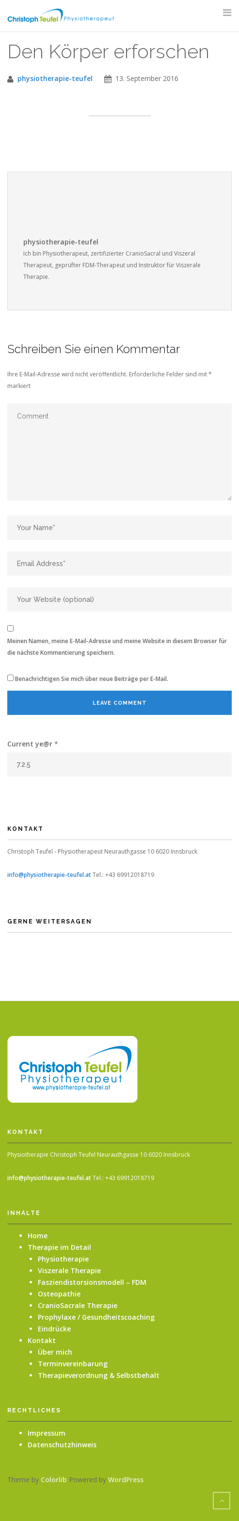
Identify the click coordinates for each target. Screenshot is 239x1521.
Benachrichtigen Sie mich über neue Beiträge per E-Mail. (91, 679)
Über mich (55, 1352)
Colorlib (54, 1479)
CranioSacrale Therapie (77, 1305)
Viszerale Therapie (69, 1270)
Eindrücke (54, 1328)
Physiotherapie (63, 1258)
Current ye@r (32, 743)
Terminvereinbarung (73, 1363)
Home (38, 1235)
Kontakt (42, 1340)
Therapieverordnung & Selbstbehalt (98, 1375)
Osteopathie (59, 1293)
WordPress (125, 1479)
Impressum (46, 1433)
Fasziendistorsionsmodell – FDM (92, 1282)
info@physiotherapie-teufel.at (49, 875)
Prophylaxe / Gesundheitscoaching (96, 1317)
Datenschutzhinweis (62, 1444)
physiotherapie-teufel (55, 78)
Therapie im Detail (59, 1247)
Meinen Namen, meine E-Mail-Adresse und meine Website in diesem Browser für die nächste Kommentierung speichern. (117, 647)
